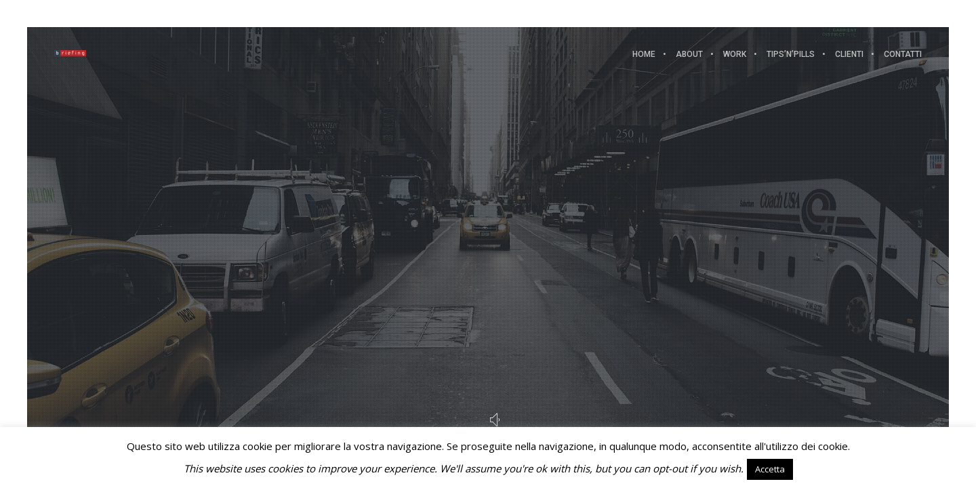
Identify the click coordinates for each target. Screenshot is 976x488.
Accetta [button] (770, 469)
